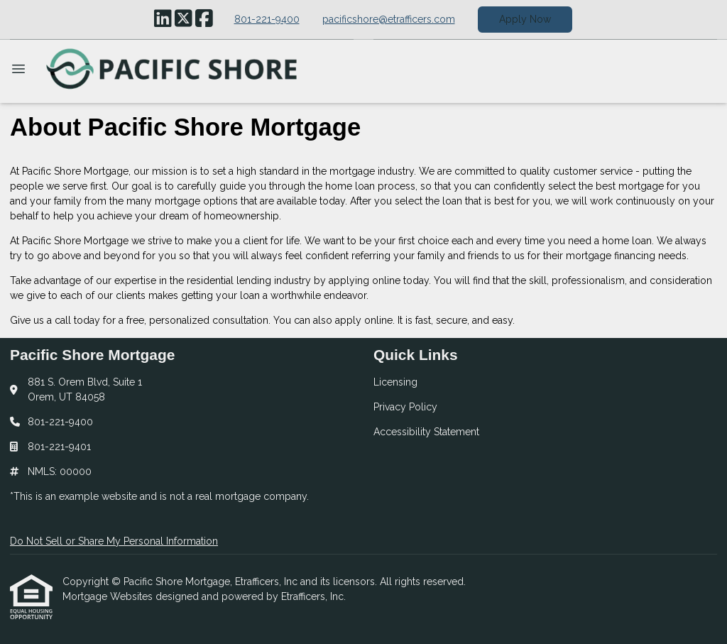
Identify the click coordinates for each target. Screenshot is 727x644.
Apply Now (525, 19)
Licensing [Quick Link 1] (395, 382)
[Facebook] (204, 19)
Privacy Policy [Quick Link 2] (405, 407)
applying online (364, 280)
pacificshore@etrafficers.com (388, 19)
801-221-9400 (267, 19)
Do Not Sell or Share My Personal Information (114, 541)
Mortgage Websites (108, 596)
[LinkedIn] (163, 19)
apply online (364, 320)
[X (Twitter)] (183, 19)
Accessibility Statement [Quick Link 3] (426, 431)
